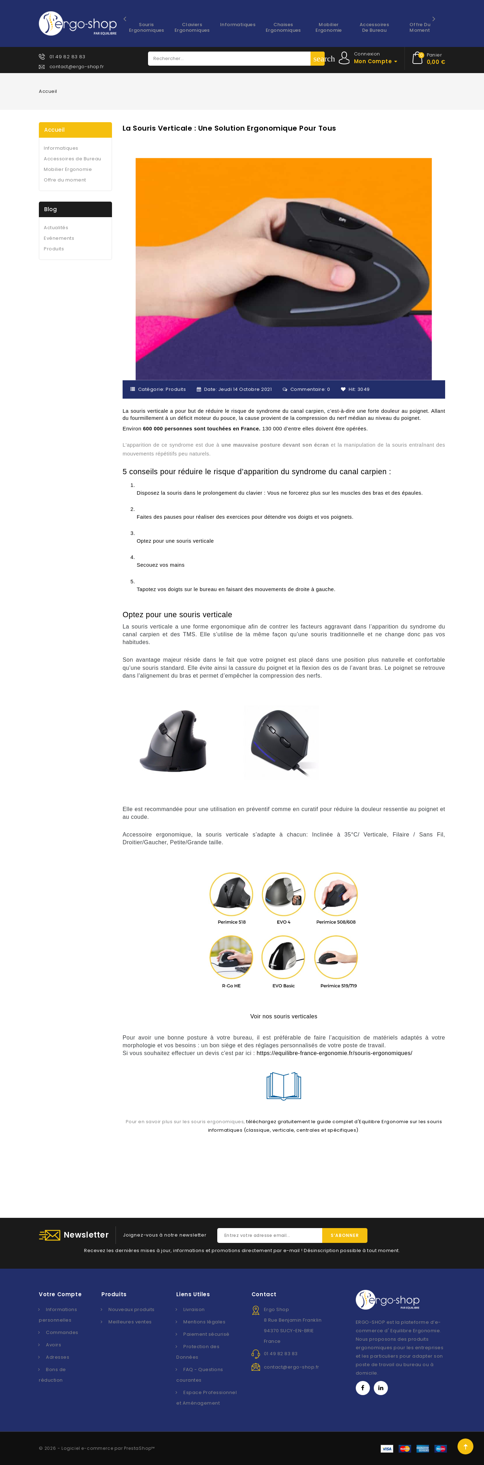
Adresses (57, 1357)
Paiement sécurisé (206, 1334)
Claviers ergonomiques (192, 27)
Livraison (194, 1309)
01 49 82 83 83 (67, 56)
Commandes (62, 1332)
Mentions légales (204, 1321)
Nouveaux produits (131, 1309)
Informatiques (237, 24)
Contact (264, 1294)
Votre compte (60, 1294)
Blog (50, 209)
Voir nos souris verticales (283, 1016)
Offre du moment (419, 27)
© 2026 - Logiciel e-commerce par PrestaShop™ (97, 1448)
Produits (176, 389)
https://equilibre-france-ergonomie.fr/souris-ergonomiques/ (335, 1053)
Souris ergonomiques (146, 27)
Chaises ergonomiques (283, 27)
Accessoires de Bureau (374, 27)
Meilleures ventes (130, 1321)
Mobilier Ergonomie (328, 27)
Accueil (54, 129)
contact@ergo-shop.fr (76, 66)
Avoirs (53, 1344)
